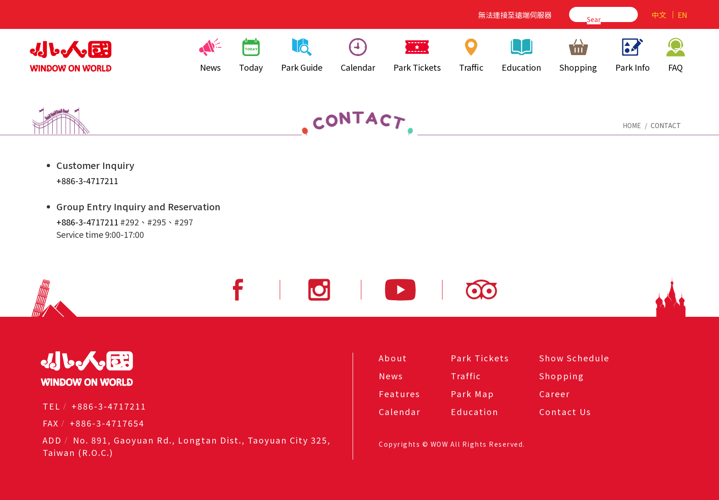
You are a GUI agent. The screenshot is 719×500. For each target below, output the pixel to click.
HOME (632, 125)
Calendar (358, 55)
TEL (52, 406)
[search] (594, 18)
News (210, 55)
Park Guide (301, 55)
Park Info (632, 55)
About (393, 358)
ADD (52, 440)
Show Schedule (574, 358)
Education (521, 55)
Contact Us (565, 411)
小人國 (70, 56)
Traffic (471, 55)
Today (251, 55)
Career (554, 393)
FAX (51, 423)
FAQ (675, 55)
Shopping (578, 55)
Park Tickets (417, 55)
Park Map (472, 393)
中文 (659, 14)
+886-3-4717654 (107, 423)
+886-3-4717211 (87, 180)
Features (399, 393)
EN (682, 14)
